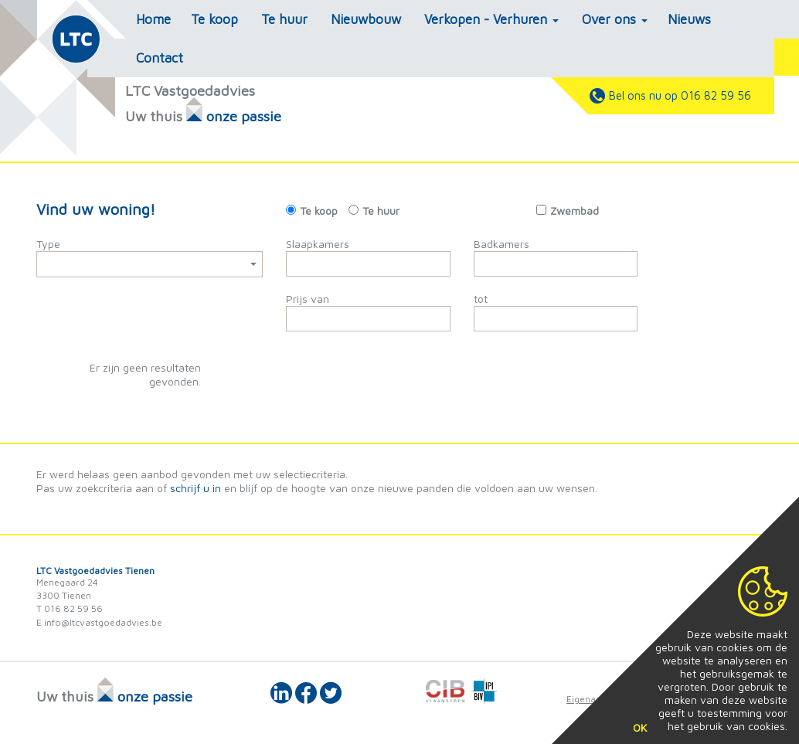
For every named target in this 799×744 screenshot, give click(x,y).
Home (153, 19)
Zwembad (574, 210)
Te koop (214, 19)
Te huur (284, 19)
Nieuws (689, 19)
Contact (159, 58)
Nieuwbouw (366, 19)
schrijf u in (195, 487)
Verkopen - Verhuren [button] (491, 19)
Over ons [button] (615, 19)
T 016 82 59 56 (69, 608)
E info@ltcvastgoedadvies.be (99, 622)
